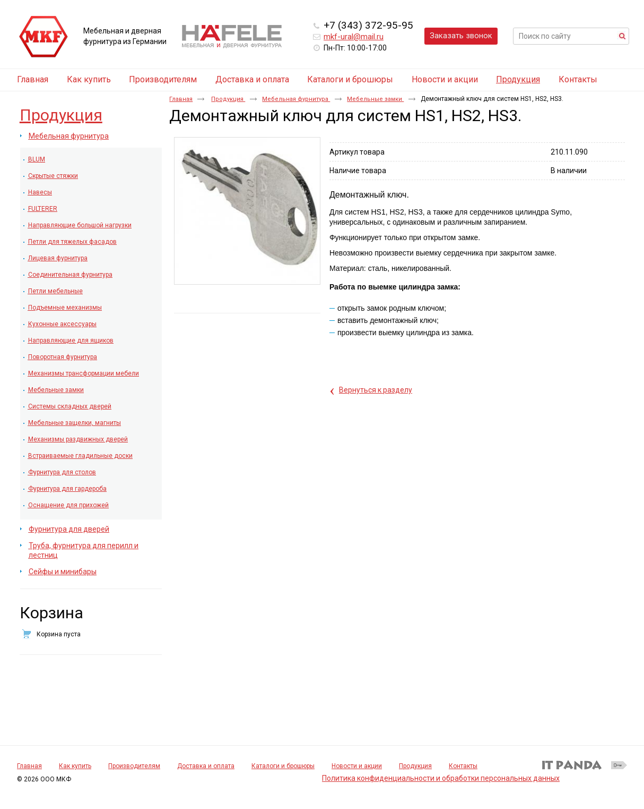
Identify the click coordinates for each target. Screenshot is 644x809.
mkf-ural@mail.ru (354, 36)
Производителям (134, 766)
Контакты (463, 766)
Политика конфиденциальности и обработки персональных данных (441, 778)
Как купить (75, 766)
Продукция (518, 79)
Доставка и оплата (205, 766)
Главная (181, 99)
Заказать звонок (461, 35)
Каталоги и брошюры (283, 766)
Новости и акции (357, 766)
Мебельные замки (375, 99)
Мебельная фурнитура (296, 99)
